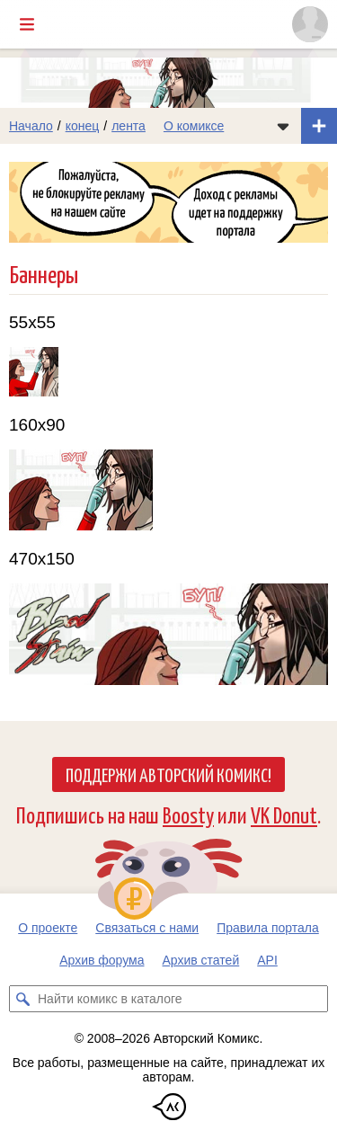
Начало (31, 126)
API (267, 960)
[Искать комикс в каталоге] (22, 998)
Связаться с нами (147, 928)
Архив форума (101, 960)
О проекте (47, 928)
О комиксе (194, 126)
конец (83, 126)
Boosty (188, 814)
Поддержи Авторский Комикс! (168, 774)
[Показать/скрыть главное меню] (27, 24)
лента (128, 126)
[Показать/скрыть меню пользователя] (310, 24)
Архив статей (201, 960)
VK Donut (284, 814)
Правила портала (268, 928)
